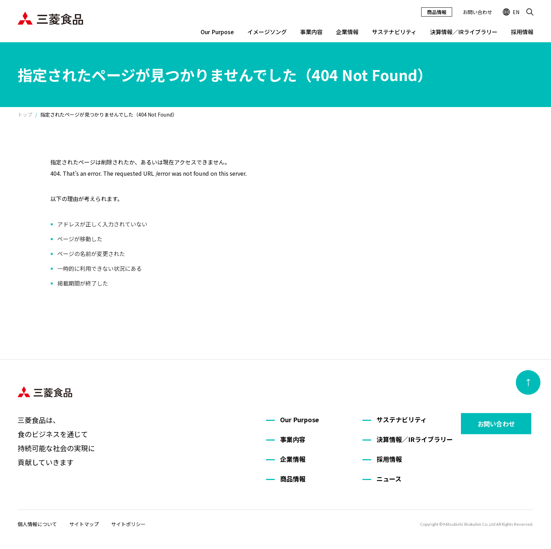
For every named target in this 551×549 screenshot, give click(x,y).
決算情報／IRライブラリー (464, 31)
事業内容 (311, 31)
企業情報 (347, 31)
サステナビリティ (394, 31)
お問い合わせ (477, 11)
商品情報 (436, 11)
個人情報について (37, 524)
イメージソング (267, 31)
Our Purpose (217, 31)
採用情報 (522, 31)
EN (511, 11)
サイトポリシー (128, 524)
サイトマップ (84, 524)
